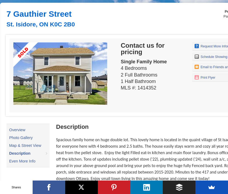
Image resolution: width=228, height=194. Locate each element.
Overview (17, 130)
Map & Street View (25, 145)
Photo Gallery (21, 138)
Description (19, 153)
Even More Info (22, 161)
